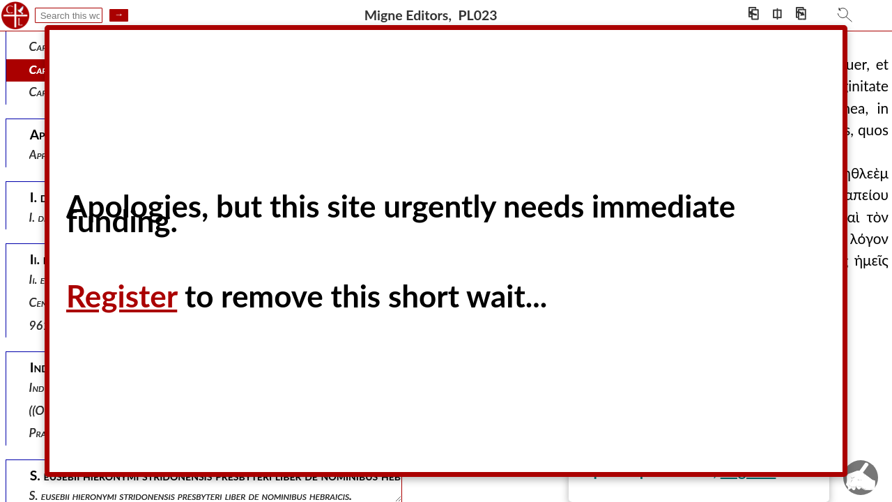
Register (121, 295)
